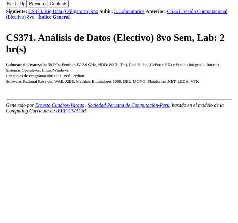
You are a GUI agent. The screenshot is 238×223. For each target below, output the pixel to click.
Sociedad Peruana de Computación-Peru (129, 105)
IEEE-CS (65, 110)
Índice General (54, 17)
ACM (81, 110)
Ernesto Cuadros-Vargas (59, 105)
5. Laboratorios (129, 11)
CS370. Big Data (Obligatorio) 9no (63, 11)
